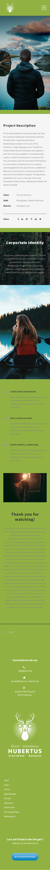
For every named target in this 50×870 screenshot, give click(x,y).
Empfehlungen (10, 794)
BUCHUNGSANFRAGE (25, 856)
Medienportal (9, 816)
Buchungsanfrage (11, 812)
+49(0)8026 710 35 (25, 671)
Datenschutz (9, 807)
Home (6, 780)
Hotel (6, 785)
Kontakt (7, 798)
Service (7, 789)
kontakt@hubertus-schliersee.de (25, 681)
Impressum (8, 803)
